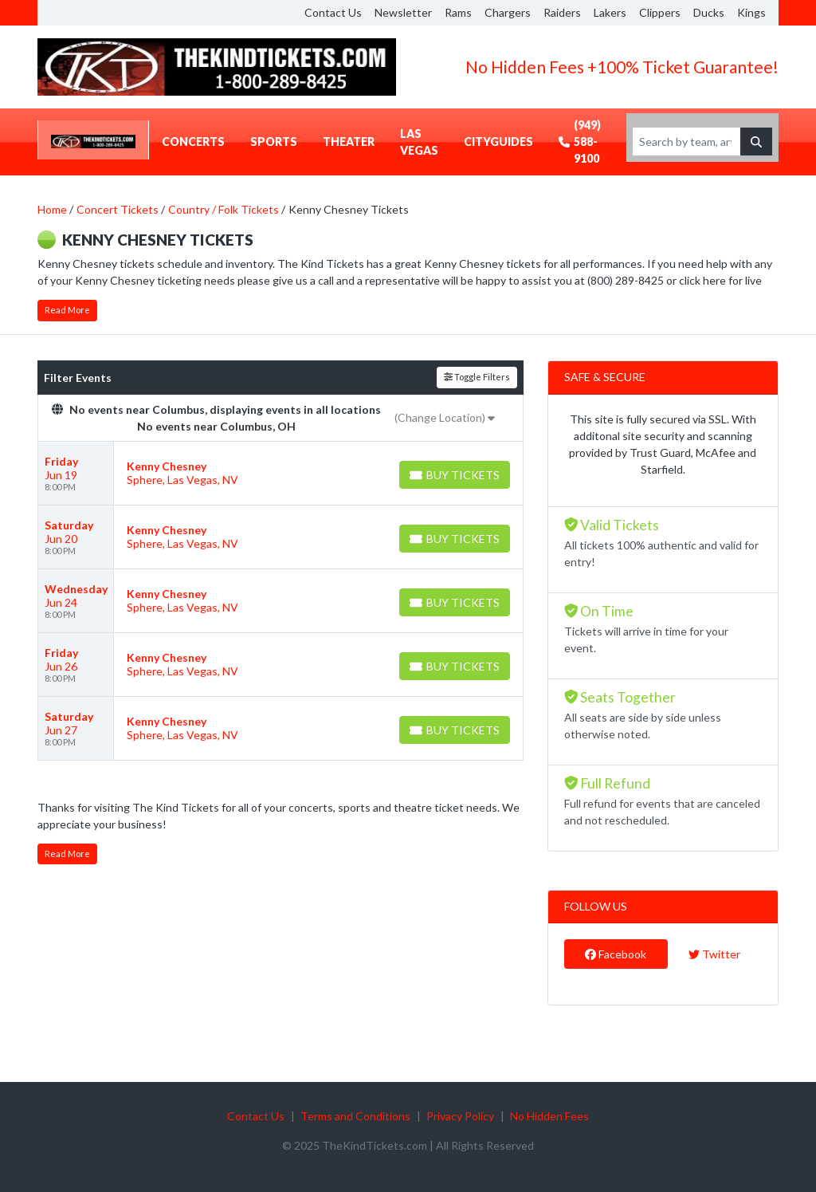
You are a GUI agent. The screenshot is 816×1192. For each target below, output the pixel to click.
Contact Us (333, 12)
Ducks (708, 12)
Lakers (610, 12)
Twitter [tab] (714, 954)
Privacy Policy (460, 1116)
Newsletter (403, 12)
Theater (349, 141)
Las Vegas (419, 142)
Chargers (507, 12)
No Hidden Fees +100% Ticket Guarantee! (622, 67)
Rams (458, 12)
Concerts (193, 141)
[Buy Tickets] (454, 475)
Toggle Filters (477, 377)
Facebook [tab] (615, 954)
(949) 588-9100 (580, 141)
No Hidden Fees (549, 1116)
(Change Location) (444, 417)
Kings (751, 12)
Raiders (562, 12)
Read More (67, 310)
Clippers (660, 12)
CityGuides (498, 141)
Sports (273, 141)
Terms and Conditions (355, 1116)
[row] (280, 474)
